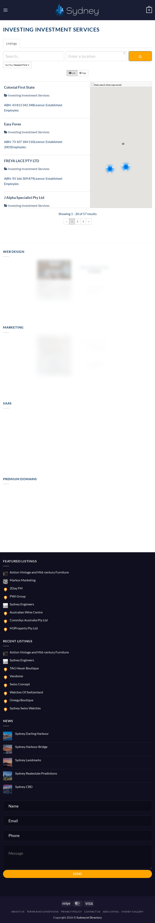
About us (17, 911)
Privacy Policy (71, 911)
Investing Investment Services (26, 95)
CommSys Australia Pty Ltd (29, 620)
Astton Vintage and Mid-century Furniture (39, 572)
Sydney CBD (23, 787)
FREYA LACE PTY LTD (21, 161)
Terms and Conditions (43, 911)
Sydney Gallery (132, 911)
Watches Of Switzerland (26, 692)
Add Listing (111, 911)
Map (83, 73)
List (72, 73)
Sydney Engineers (22, 604)
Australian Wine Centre (26, 612)
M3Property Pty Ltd (24, 628)
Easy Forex (12, 124)
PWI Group (18, 596)
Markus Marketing (23, 580)
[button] (5, 10)
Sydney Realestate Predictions (36, 773)
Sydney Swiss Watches (25, 708)
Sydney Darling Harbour (32, 733)
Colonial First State (19, 87)
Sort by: (17, 64)
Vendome (16, 676)
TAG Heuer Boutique (24, 668)
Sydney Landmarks (28, 760)
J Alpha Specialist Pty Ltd (24, 197)
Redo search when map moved (107, 85)
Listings (11, 43)
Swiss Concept (20, 684)
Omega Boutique (21, 700)
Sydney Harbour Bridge (31, 747)
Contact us (92, 911)
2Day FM (16, 588)
